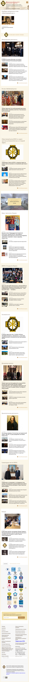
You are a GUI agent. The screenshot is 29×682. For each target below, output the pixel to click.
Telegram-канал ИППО (20, 641)
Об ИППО (4, 628)
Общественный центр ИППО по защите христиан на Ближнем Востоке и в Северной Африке (7, 649)
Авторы (3, 652)
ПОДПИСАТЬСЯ (21, 617)
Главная (3, 626)
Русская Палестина (6, 644)
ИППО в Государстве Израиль (6, 642)
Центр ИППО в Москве (20, 648)
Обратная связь (18, 656)
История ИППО (5, 631)
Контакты (4, 654)
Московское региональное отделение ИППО (21, 635)
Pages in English (5, 656)
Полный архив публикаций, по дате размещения (21, 643)
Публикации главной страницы (16, 34)
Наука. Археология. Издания (19, 627)
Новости (3, 629)
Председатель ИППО (6, 633)
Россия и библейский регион (6, 638)
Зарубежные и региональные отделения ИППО (20, 638)
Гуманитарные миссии (20, 632)
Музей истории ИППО (6, 645)
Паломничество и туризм (20, 629)
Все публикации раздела (23, 82)
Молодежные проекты (20, 630)
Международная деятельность (5, 636)
